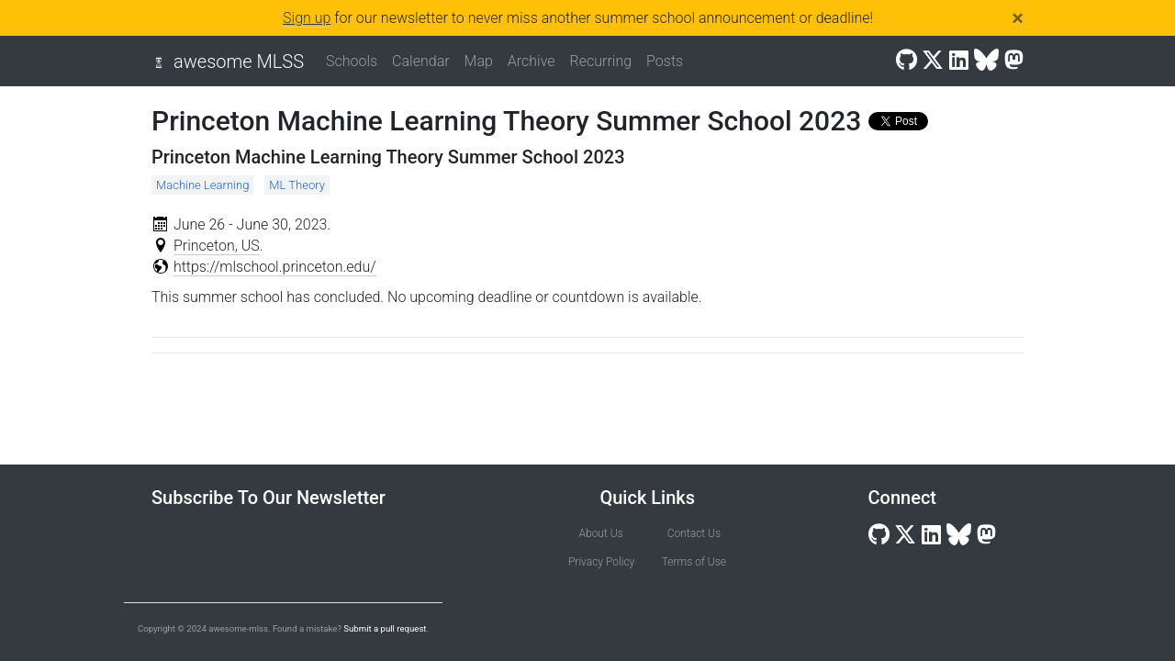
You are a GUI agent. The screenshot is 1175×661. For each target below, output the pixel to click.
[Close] (1018, 18)
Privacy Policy (600, 561)
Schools (351, 61)
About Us (601, 533)
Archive (531, 61)
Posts (664, 61)
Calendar (420, 61)
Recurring (601, 61)
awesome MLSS (238, 61)
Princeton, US (216, 245)
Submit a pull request (384, 628)
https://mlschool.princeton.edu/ (274, 266)
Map (478, 61)
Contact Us (694, 533)
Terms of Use (694, 561)
